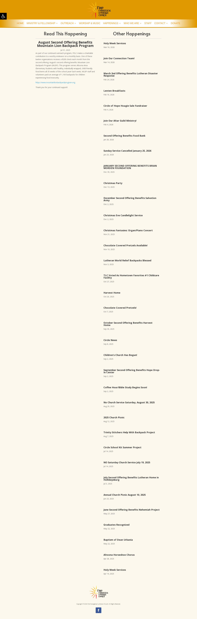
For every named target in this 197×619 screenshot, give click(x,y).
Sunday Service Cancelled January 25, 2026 (127, 150)
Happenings (110, 23)
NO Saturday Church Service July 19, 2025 (127, 462)
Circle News (110, 340)
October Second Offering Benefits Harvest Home (128, 324)
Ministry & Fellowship (41, 23)
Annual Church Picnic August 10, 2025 (125, 494)
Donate (175, 23)
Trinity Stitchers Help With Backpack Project (129, 432)
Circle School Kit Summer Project (122, 447)
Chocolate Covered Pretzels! (120, 307)
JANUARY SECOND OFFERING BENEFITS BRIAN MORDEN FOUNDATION (130, 167)
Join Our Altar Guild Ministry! (120, 120)
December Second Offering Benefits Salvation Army (130, 199)
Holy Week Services (115, 43)
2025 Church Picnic (114, 417)
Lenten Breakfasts (114, 90)
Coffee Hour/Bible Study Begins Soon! (125, 387)
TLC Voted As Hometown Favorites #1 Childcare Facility (131, 276)
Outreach (67, 23)
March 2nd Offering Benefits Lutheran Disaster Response (131, 74)
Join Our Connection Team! (119, 58)
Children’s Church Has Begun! (120, 355)
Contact (159, 23)
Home (20, 23)
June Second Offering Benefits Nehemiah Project (132, 509)
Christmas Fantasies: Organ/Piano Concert (129, 230)
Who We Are (131, 23)
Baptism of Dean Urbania (118, 539)
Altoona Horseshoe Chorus (119, 554)
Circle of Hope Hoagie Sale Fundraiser (125, 105)
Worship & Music (89, 23)
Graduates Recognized (116, 524)
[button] (3, 16)
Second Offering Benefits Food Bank (124, 135)
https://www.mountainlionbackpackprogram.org (55, 82)
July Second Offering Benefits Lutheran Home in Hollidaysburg (131, 478)
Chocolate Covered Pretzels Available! (125, 245)
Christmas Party (113, 183)
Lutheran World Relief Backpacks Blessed (127, 260)
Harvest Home (112, 292)
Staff (148, 23)
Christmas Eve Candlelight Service (123, 215)
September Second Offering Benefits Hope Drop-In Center (132, 371)
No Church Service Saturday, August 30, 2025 (129, 402)
